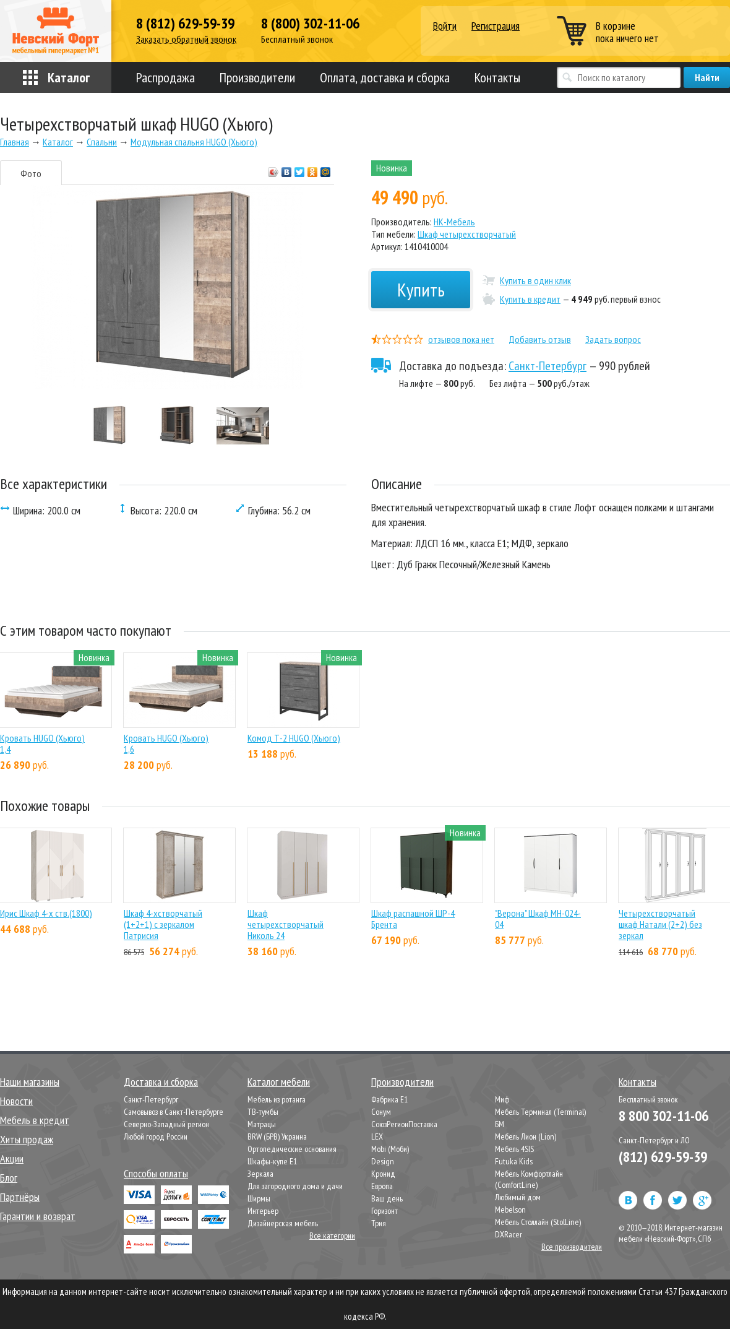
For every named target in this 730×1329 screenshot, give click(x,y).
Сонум (381, 1111)
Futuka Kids (514, 1161)
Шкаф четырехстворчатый (467, 234)
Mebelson (510, 1209)
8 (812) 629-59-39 (185, 23)
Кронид (383, 1173)
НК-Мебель (454, 221)
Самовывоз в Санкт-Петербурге (173, 1111)
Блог (8, 1178)
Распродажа (165, 77)
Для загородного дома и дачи (295, 1186)
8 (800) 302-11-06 (310, 23)
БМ (499, 1124)
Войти (445, 26)
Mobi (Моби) (390, 1148)
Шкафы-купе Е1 (272, 1161)
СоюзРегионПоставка (404, 1124)
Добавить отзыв (540, 339)
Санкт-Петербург (547, 366)
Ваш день (387, 1198)
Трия (378, 1223)
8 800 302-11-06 (663, 1115)
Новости (16, 1101)
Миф (502, 1099)
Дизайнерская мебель (282, 1223)
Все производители (571, 1246)
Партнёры (20, 1197)
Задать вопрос (613, 339)
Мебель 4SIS (514, 1148)
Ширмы (258, 1198)
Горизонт (384, 1210)
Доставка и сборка (161, 1082)
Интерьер (262, 1210)
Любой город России (155, 1136)
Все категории (332, 1235)
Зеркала (260, 1173)
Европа (382, 1186)
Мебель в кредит (34, 1120)
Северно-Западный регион (166, 1124)
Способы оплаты (156, 1173)
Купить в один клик (535, 280)
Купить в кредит (530, 299)
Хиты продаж (26, 1139)
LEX (377, 1136)
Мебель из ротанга (276, 1099)
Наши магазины (29, 1082)
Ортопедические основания (292, 1148)
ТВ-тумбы (262, 1111)
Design (382, 1161)
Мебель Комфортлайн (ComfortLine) (529, 1179)
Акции (12, 1158)
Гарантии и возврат (37, 1216)
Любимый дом (518, 1197)
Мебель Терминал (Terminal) (540, 1111)
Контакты (497, 77)
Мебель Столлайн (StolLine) (538, 1221)
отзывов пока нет (461, 339)
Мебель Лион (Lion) (525, 1136)
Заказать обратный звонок (186, 39)
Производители (257, 77)
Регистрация (495, 26)
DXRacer (508, 1234)
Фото (30, 173)
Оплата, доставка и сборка (385, 77)
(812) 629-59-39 (663, 1156)
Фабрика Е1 (389, 1099)
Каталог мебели (278, 1082)
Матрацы (261, 1124)
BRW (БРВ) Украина (277, 1136)
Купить (421, 289)
